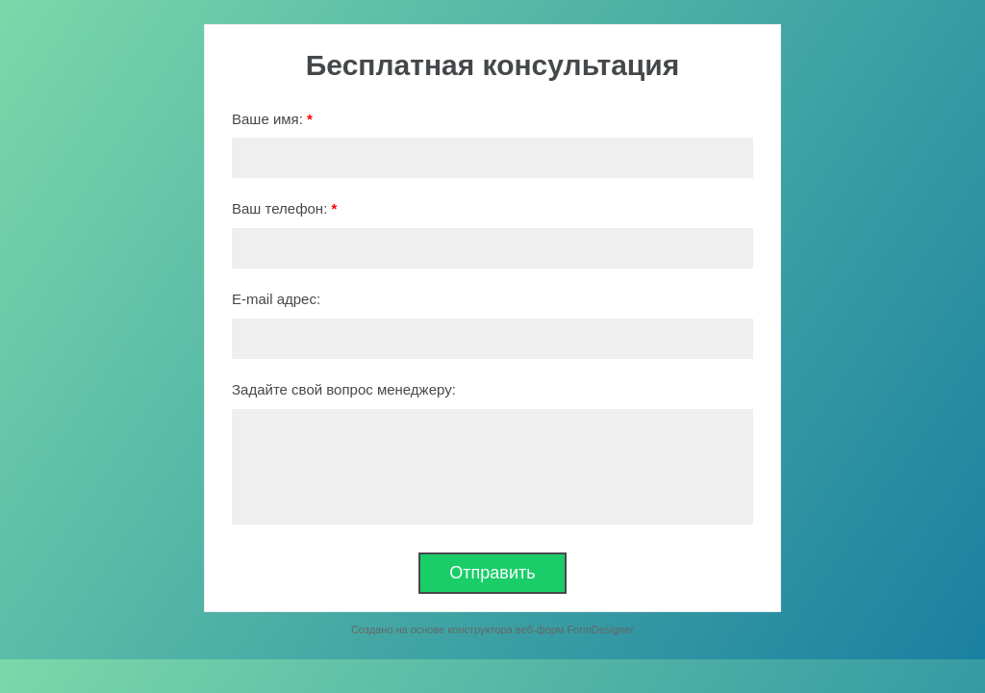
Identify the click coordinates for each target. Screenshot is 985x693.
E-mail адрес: (276, 299)
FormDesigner (600, 629)
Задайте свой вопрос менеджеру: (344, 389)
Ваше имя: (272, 119)
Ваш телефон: (284, 208)
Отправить (492, 572)
